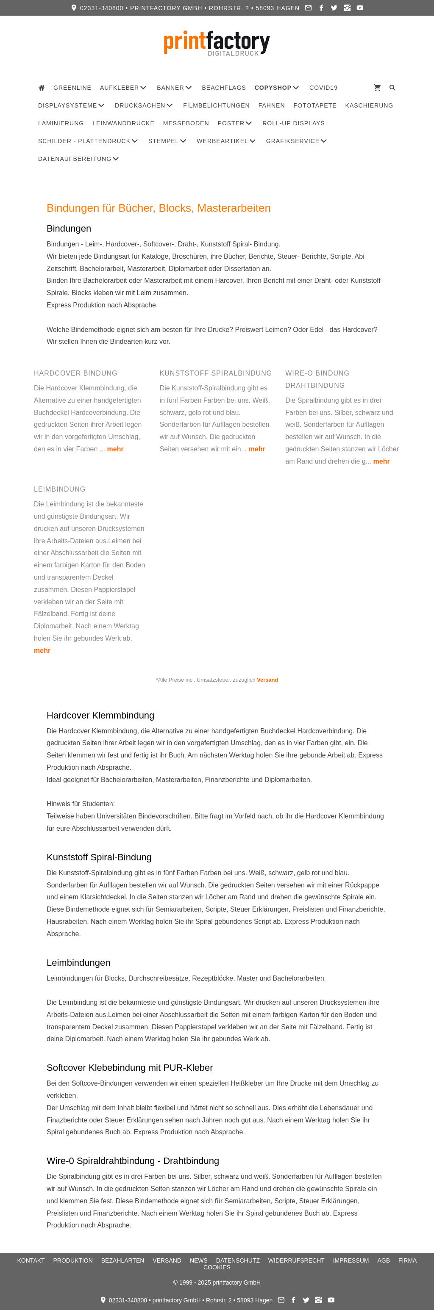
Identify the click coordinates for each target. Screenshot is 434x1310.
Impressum (351, 1260)
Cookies (217, 1267)
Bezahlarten (123, 1260)
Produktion (73, 1260)
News (199, 1260)
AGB (383, 1260)
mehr (115, 449)
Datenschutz (238, 1260)
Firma (407, 1260)
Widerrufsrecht (296, 1260)
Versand (267, 680)
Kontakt (31, 1260)
